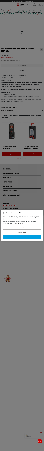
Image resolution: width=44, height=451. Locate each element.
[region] (22, 225)
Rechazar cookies (22, 232)
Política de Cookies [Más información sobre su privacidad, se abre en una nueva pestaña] (18, 223)
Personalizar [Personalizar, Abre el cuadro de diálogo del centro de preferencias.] (22, 228)
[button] (40, 441)
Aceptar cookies (22, 237)
